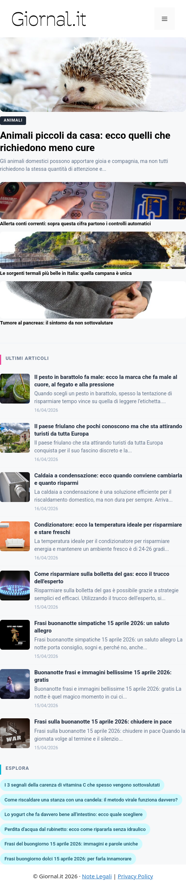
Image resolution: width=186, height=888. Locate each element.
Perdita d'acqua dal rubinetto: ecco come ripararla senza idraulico (75, 829)
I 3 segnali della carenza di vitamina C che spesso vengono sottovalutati (82, 785)
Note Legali (97, 876)
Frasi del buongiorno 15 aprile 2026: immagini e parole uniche (71, 844)
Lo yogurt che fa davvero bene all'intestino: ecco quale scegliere (73, 814)
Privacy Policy (135, 876)
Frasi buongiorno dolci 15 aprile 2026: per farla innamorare (68, 859)
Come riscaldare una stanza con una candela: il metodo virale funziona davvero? (91, 800)
